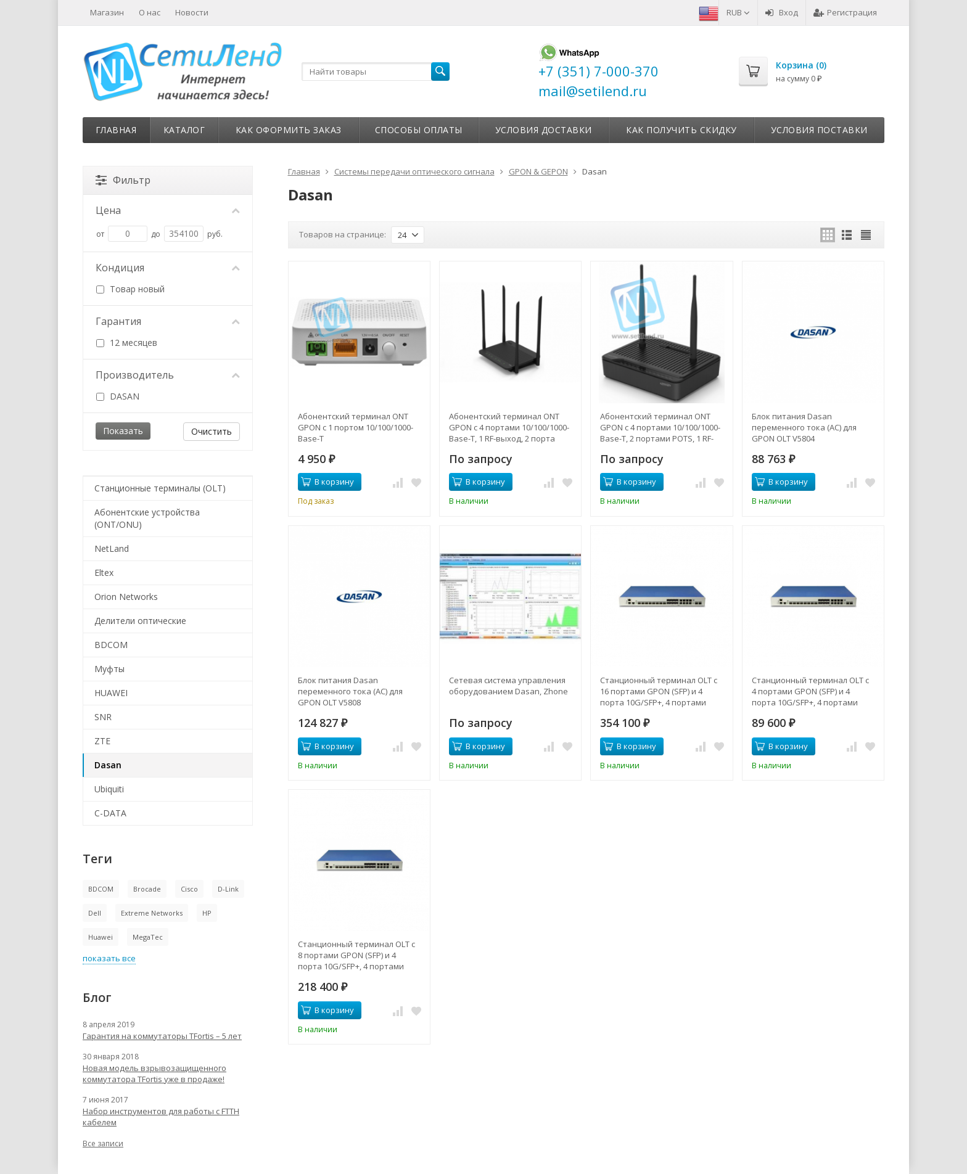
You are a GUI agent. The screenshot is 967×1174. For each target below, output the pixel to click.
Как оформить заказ (289, 130)
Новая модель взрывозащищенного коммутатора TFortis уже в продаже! (154, 1073)
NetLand (111, 548)
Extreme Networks (152, 912)
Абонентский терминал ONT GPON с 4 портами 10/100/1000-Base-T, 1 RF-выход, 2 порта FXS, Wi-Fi (509, 427)
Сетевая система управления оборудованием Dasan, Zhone (508, 686)
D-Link (228, 888)
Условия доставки (543, 130)
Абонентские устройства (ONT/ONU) (147, 518)
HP (207, 912)
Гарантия (168, 321)
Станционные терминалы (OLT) (160, 488)
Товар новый (130, 289)
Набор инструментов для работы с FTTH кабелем (161, 1117)
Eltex (103, 572)
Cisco (189, 888)
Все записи (103, 1143)
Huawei (100, 937)
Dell (94, 912)
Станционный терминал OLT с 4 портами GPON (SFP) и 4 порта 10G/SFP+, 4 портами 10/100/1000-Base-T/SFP (810, 691)
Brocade (147, 888)
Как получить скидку (681, 130)
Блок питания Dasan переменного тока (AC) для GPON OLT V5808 (350, 691)
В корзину (327, 481)
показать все (109, 958)
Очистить (211, 431)
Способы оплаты (419, 130)
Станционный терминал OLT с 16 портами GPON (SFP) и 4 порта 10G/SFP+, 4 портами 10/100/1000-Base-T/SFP (658, 691)
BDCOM (111, 645)
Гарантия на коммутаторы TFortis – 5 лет (162, 1035)
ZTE (102, 741)
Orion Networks (126, 596)
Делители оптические (140, 620)
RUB (738, 12)
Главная (116, 130)
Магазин (107, 12)
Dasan (107, 765)
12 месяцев (126, 342)
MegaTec (148, 937)
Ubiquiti (109, 789)
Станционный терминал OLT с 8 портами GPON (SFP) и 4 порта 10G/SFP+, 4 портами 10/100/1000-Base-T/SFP (356, 955)
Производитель (168, 375)
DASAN (117, 396)
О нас (149, 12)
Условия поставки (819, 130)
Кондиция (168, 267)
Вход (781, 12)
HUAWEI (111, 693)
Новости (191, 12)
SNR (103, 717)
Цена (168, 210)
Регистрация (845, 12)
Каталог (184, 130)
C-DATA (110, 813)
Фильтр (123, 180)
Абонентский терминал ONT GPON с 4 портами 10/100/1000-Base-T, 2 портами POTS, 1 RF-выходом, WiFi (660, 427)
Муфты (109, 669)
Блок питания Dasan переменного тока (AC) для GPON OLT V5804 (804, 427)
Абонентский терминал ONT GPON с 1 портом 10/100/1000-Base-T (355, 427)
